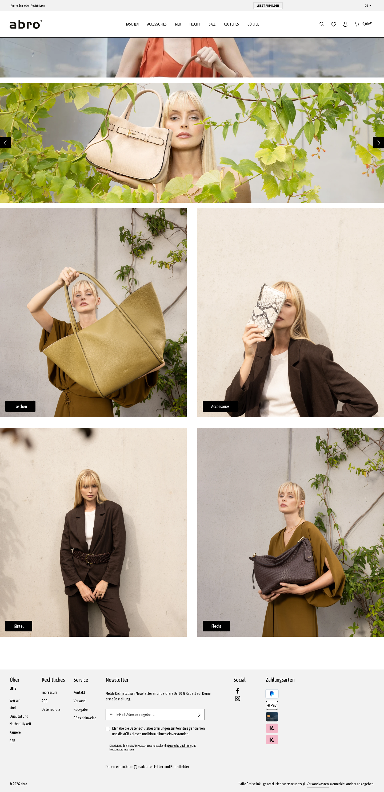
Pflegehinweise (85, 718)
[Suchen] (322, 24)
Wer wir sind (15, 704)
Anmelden (17, 5)
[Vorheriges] (5, 143)
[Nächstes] (378, 143)
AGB (44, 701)
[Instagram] (238, 700)
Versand (80, 701)
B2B (12, 741)
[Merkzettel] (333, 24)
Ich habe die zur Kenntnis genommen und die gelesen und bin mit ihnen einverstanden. (158, 731)
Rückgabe (81, 709)
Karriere (15, 732)
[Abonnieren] (199, 714)
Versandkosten (318, 784)
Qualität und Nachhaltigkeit (20, 720)
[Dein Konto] (345, 24)
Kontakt (79, 692)
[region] (192, 143)
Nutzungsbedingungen (121, 749)
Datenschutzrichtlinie (179, 745)
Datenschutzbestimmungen (150, 728)
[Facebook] (238, 693)
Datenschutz (51, 709)
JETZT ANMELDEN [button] (268, 5)
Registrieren (38, 5)
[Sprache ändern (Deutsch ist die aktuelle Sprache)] (367, 5)
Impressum (49, 692)
